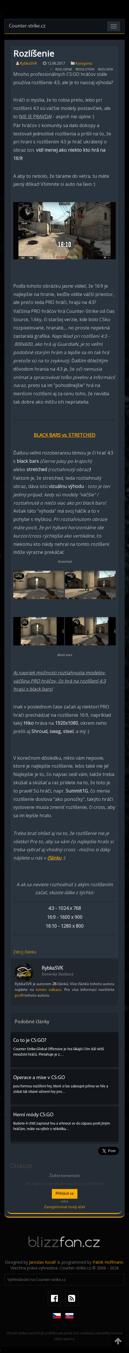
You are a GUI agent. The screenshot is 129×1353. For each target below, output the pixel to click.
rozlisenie (63, 69)
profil (19, 995)
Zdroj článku (24, 952)
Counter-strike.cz (27, 26)
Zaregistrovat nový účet (64, 1207)
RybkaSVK (28, 64)
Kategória (83, 64)
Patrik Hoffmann (108, 1262)
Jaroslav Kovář (42, 1262)
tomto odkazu (48, 990)
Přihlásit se (65, 1194)
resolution (85, 69)
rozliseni (105, 69)
